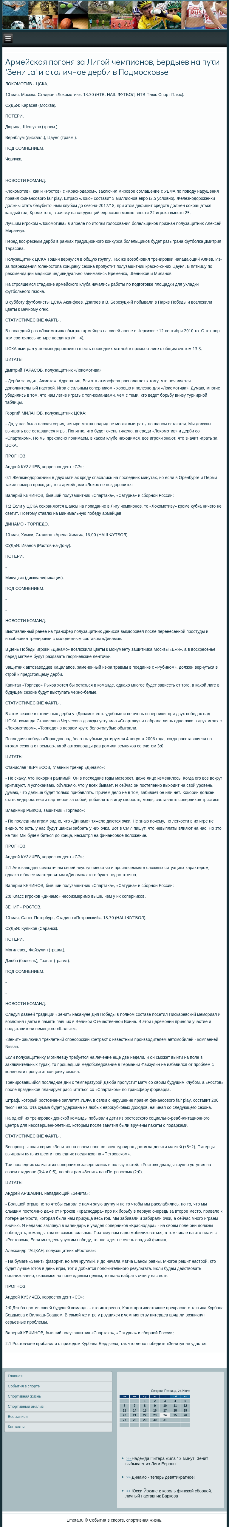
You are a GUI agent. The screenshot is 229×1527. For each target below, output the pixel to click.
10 (165, 1405)
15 (144, 1410)
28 (134, 1420)
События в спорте (24, 1386)
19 (185, 1410)
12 (185, 1405)
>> (128, 1458)
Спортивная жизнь (24, 1396)
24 (165, 1415)
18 (175, 1410)
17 (165, 1410)
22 (144, 1415)
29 (144, 1420)
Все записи (18, 1416)
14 (134, 1410)
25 (175, 1415)
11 (175, 1405)
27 (124, 1420)
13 (124, 1410)
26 (185, 1415)
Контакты (16, 1427)
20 (124, 1415)
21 (134, 1415)
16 (155, 1410)
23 (155, 1415)
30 (155, 1420)
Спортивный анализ (26, 1406)
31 (165, 1420)
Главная (15, 1376)
